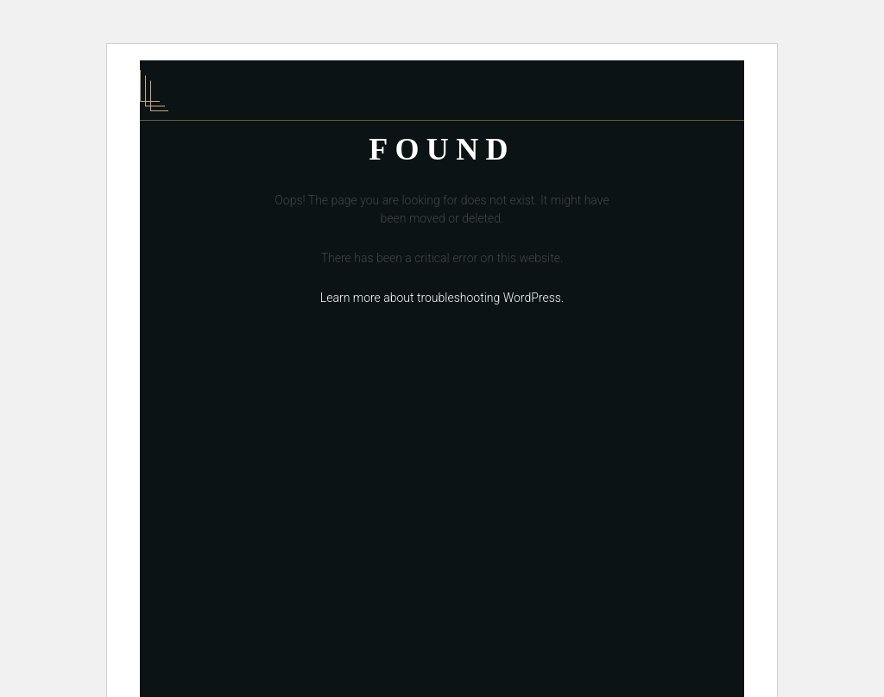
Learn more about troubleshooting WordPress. (442, 298)
